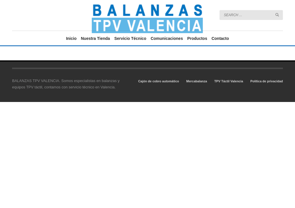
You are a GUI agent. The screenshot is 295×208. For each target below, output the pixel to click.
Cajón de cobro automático (158, 81)
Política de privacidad (266, 81)
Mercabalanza (196, 81)
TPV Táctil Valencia (228, 81)
